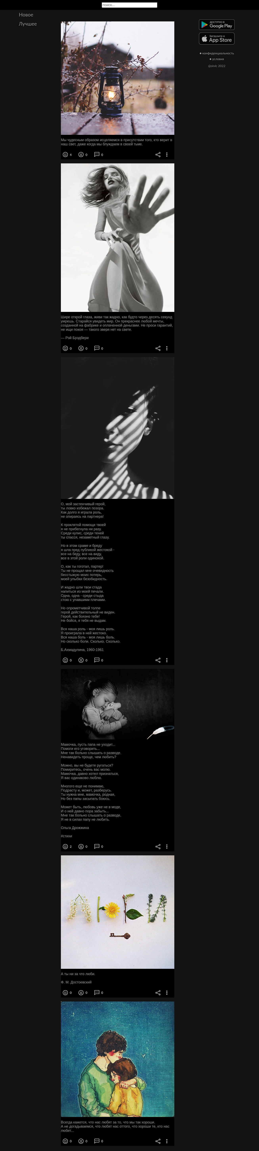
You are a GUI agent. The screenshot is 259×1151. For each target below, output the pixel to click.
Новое (26, 14)
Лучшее (28, 24)
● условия (217, 59)
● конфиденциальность (217, 53)
